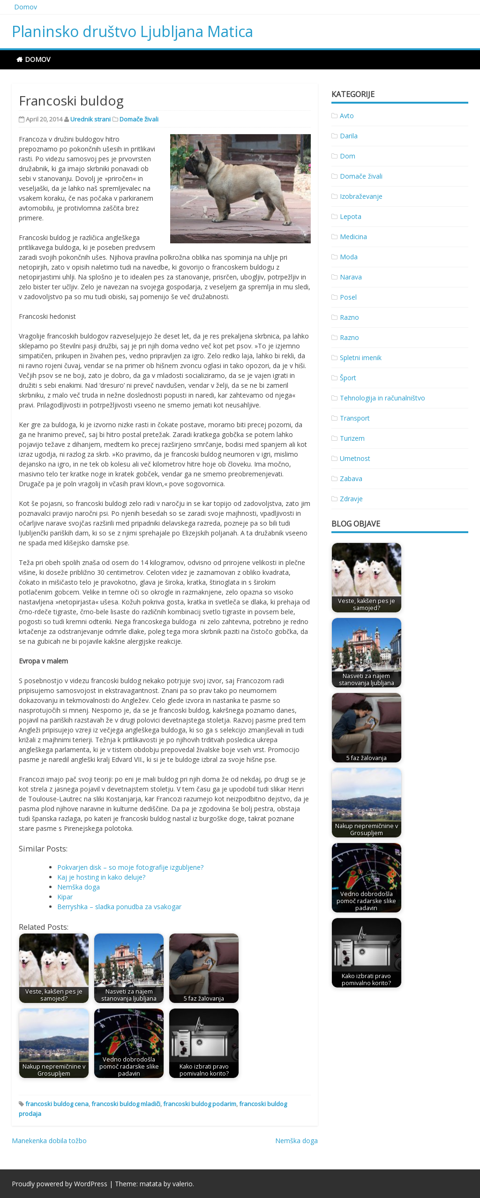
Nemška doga (78, 886)
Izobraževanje (361, 196)
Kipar (65, 896)
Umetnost (355, 458)
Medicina (353, 236)
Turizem (352, 438)
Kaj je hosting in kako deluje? (101, 877)
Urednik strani (90, 119)
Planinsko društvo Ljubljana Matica (132, 31)
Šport (348, 377)
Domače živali (139, 119)
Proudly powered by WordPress (59, 1183)
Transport (355, 418)
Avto (347, 115)
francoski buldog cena (57, 1104)
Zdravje (351, 498)
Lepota (350, 216)
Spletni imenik (361, 357)
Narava (351, 276)
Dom (347, 155)
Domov (25, 6)
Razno (349, 317)
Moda (349, 256)
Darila (349, 135)
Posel (348, 297)
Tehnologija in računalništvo (382, 397)
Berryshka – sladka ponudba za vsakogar (119, 906)
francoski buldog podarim (199, 1104)
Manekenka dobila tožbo (49, 1140)
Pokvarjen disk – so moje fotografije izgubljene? (130, 867)
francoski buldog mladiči (125, 1104)
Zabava (351, 478)
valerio (182, 1183)
